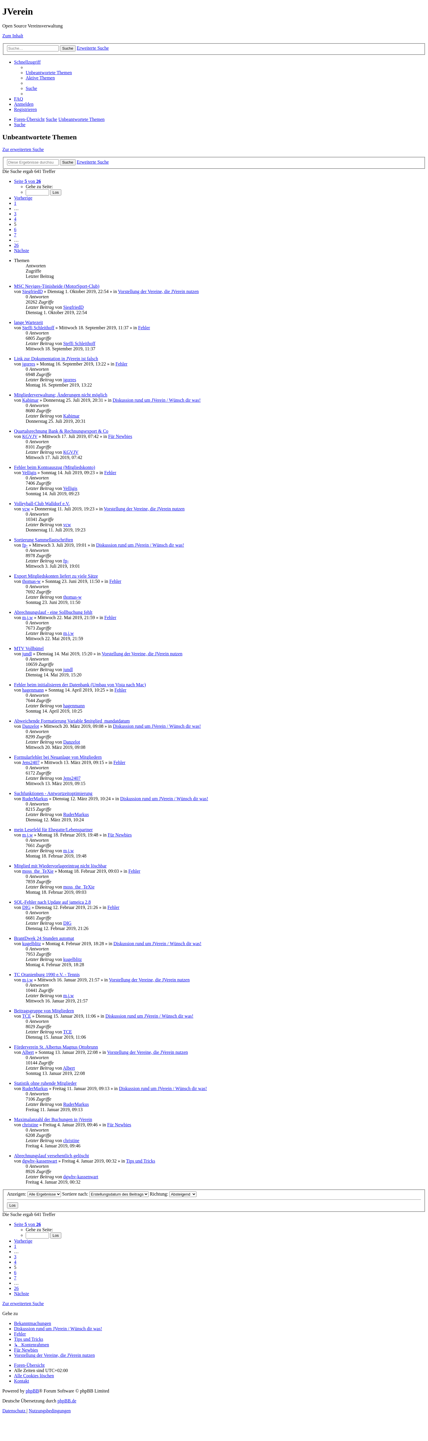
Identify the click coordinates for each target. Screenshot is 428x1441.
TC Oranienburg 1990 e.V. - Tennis (47, 974)
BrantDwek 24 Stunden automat (44, 938)
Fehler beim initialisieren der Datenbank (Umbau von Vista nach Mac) (80, 684)
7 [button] (15, 234)
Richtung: (173, 1193)
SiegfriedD (32, 291)
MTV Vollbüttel (29, 648)
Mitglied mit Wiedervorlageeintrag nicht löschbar (60, 865)
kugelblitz (31, 943)
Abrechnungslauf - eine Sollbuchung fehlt (53, 612)
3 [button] (15, 213)
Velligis (29, 472)
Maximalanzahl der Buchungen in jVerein (53, 1119)
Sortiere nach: (105, 1193)
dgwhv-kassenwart (39, 1160)
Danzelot (30, 726)
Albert (28, 1052)
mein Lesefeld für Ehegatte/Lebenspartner (53, 829)
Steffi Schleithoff (38, 327)
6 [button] (15, 229)
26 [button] (16, 245)
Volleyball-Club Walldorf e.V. (42, 503)
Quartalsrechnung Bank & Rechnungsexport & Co (61, 431)
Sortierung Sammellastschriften (43, 539)
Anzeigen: (34, 1193)
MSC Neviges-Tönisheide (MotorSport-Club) (56, 286)
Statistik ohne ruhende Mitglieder (45, 1083)
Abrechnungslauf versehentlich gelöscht (51, 1155)
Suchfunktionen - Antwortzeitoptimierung (53, 793)
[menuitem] (49, 72)
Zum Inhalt (12, 35)
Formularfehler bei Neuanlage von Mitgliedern (58, 757)
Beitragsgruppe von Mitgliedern (44, 1010)
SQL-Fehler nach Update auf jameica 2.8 (52, 902)
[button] (27, 181)
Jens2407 (31, 762)
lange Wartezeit (28, 322)
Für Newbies (120, 436)
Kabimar (30, 400)
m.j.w (27, 617)
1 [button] (15, 203)
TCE (26, 1016)
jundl (27, 653)
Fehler (144, 327)
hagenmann (33, 689)
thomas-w (31, 581)
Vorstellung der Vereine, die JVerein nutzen (158, 291)
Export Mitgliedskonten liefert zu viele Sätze (56, 576)
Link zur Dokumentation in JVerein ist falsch (56, 358)
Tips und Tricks (140, 1160)
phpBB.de (67, 1400)
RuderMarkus (35, 798)
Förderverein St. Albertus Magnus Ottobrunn (56, 1047)
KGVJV (29, 436)
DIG (26, 907)
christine (30, 1124)
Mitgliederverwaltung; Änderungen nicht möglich (60, 394)
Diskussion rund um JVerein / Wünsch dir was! (157, 400)
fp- (25, 545)
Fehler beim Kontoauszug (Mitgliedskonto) (54, 467)
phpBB (32, 1390)
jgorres (28, 363)
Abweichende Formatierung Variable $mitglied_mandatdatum (72, 720)
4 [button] (15, 219)
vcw (26, 508)
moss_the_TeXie (37, 871)
